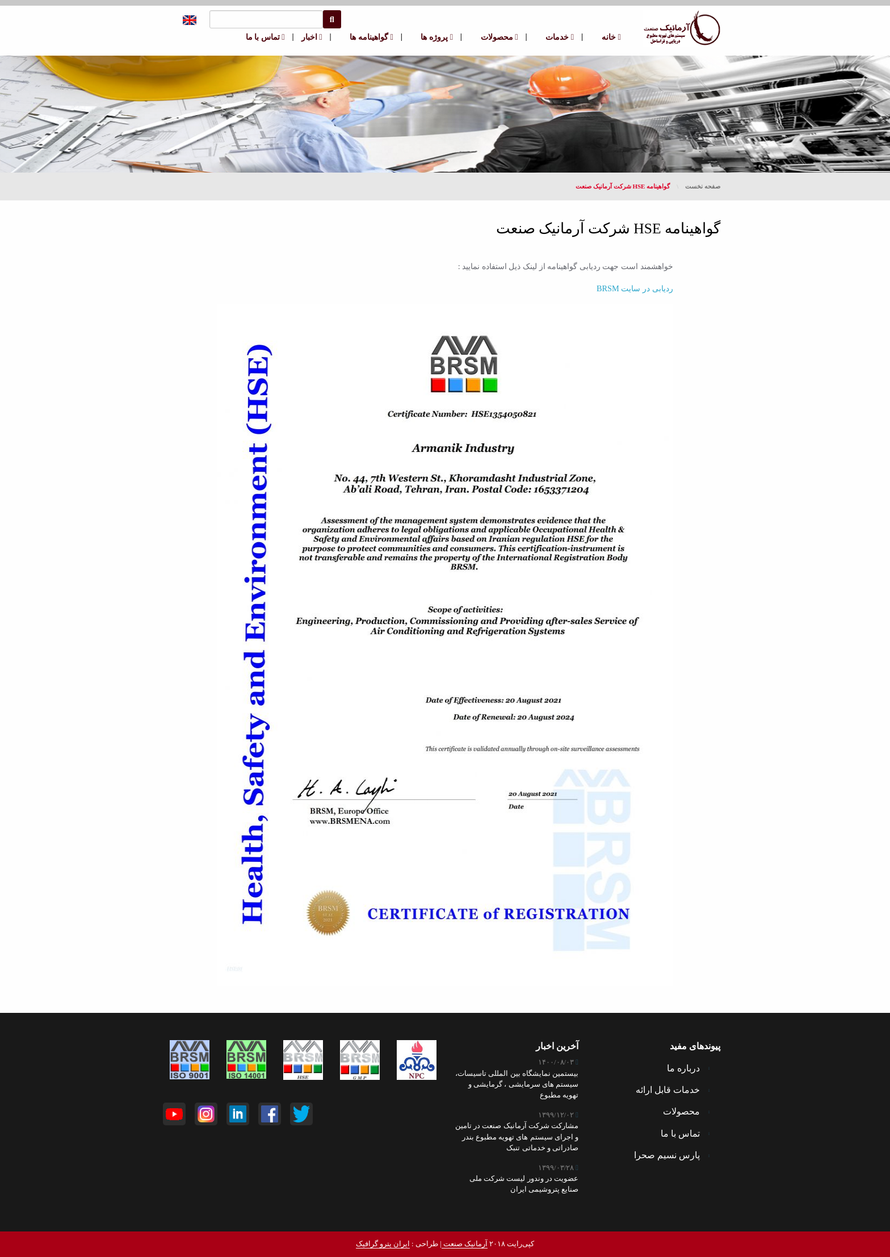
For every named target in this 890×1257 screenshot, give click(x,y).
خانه (611, 36)
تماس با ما (265, 36)
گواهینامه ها (371, 36)
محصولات (499, 36)
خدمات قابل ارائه (673, 1090)
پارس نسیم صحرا (672, 1155)
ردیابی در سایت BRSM (635, 288)
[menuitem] (606, 37)
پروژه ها (436, 36)
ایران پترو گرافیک (383, 1244)
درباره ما (688, 1068)
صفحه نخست (702, 186)
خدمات (559, 36)
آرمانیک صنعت (465, 1244)
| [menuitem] (582, 36)
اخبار (311, 36)
